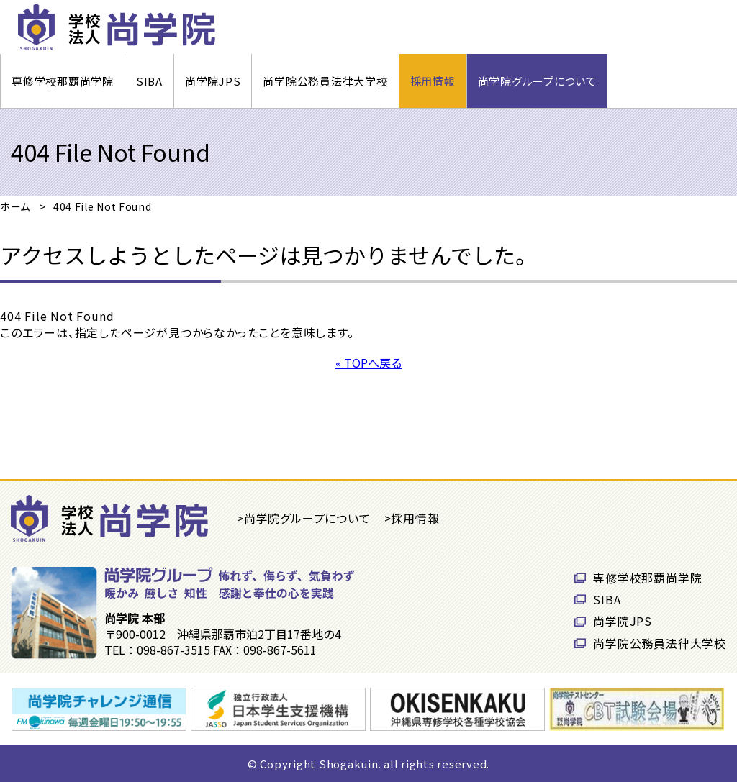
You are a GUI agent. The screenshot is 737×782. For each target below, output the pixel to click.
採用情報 (433, 80)
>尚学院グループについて (304, 518)
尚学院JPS (213, 80)
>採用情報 (412, 518)
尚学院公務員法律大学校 (325, 80)
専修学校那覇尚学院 (63, 80)
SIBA (149, 80)
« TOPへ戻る (368, 362)
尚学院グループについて (537, 80)
